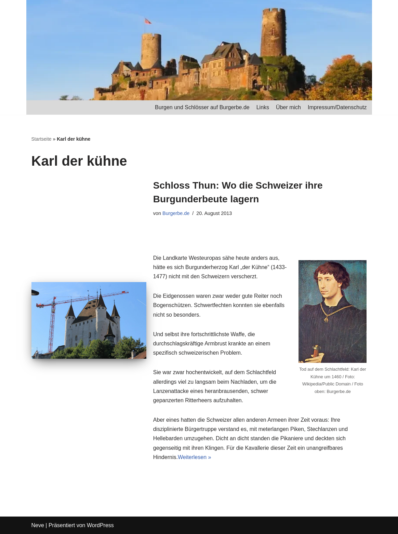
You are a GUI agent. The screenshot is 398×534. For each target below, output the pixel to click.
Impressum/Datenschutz (337, 107)
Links (262, 107)
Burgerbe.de (175, 213)
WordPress (100, 525)
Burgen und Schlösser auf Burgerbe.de (202, 107)
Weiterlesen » (194, 457)
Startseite (41, 139)
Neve (37, 525)
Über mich (288, 107)
